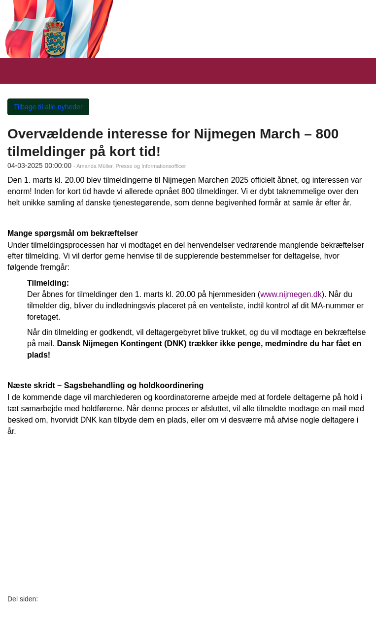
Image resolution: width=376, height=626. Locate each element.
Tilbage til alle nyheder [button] (48, 107)
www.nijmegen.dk (291, 294)
